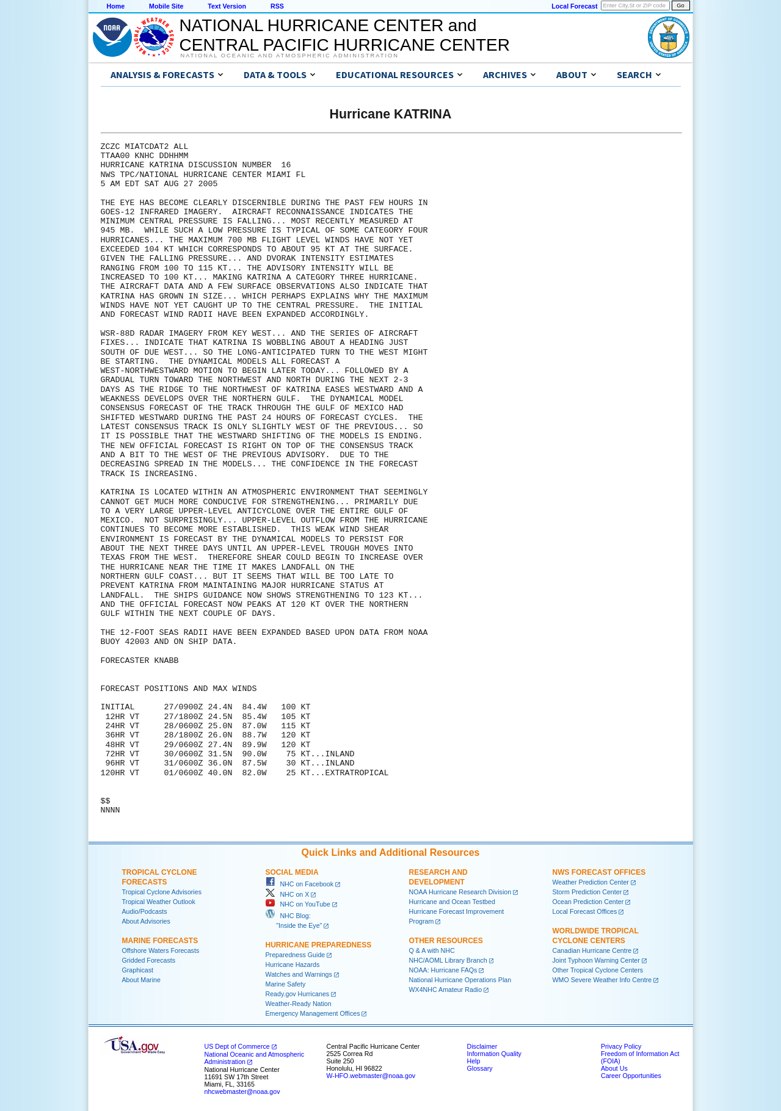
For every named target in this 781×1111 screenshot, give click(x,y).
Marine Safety (286, 984)
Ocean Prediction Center (588, 901)
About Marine (141, 979)
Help (474, 1061)
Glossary (480, 1068)
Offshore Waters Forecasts (161, 950)
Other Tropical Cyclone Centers (598, 970)
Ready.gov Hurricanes (298, 993)
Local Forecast (574, 6)
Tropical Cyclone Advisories (162, 892)
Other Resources (446, 940)
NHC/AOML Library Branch (448, 960)
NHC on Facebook (300, 884)
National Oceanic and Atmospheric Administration (290, 55)
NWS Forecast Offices (599, 872)
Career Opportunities (631, 1075)
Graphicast (138, 970)
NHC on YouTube (298, 904)
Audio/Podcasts (144, 911)
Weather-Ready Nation (299, 1003)
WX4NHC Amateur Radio (445, 989)
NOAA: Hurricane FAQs (443, 970)
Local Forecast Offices (585, 911)
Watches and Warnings (299, 974)
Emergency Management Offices (313, 1013)
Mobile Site (166, 6)
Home (116, 6)
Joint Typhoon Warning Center (596, 960)
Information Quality (494, 1053)
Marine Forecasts (160, 940)
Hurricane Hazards (293, 964)
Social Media (292, 872)
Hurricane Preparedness (319, 945)
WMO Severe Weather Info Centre (602, 979)
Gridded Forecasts (149, 960)
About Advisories (146, 921)
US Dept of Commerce (237, 1046)
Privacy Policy (621, 1046)
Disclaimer (482, 1046)
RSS (277, 6)
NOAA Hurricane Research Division (460, 892)
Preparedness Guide (295, 954)
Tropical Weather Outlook (158, 901)
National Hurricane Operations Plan (460, 979)
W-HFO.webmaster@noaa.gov (371, 1075)
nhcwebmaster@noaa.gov (242, 1091)
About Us (614, 1068)
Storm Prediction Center (587, 892)
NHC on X (288, 894)
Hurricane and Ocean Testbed (452, 901)
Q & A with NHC (432, 950)
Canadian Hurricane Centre (592, 950)
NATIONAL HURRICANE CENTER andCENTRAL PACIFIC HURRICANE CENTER (345, 35)
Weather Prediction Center (591, 882)
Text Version (227, 6)
